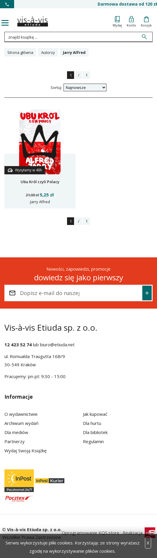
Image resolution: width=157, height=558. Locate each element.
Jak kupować (95, 414)
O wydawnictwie (21, 414)
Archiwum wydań (21, 423)
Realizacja (139, 533)
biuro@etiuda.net (57, 344)
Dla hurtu (92, 423)
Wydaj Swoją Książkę (25, 450)
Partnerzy (14, 441)
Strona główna (20, 52)
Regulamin (93, 441)
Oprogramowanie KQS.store (90, 533)
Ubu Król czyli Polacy (40, 181)
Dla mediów (16, 432)
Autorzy (48, 52)
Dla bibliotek (95, 432)
